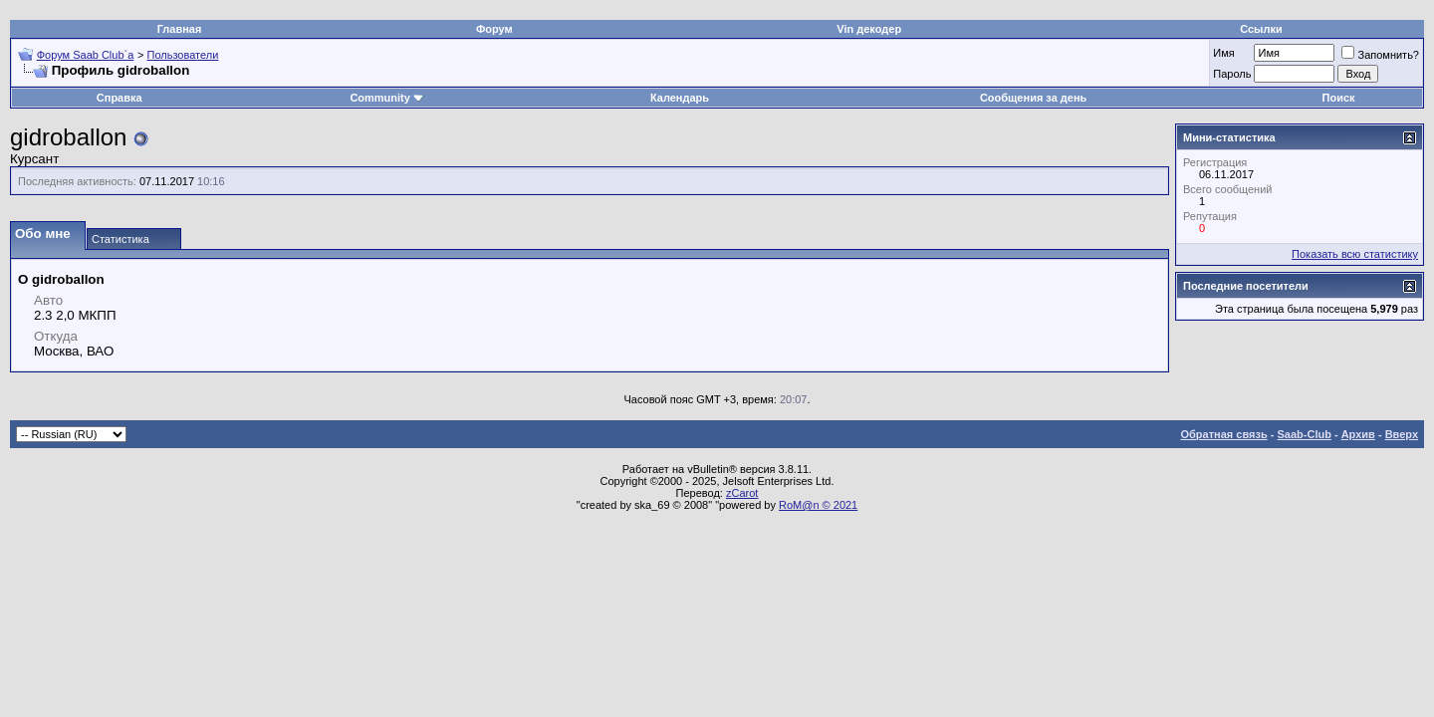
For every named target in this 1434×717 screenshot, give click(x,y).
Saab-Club (1303, 434)
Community (387, 98)
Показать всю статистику (1355, 254)
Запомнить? (1380, 55)
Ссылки (1261, 29)
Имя (1223, 53)
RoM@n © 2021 (818, 505)
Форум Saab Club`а (85, 55)
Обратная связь (1224, 434)
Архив (1358, 434)
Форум (494, 29)
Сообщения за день (1033, 98)
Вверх (1401, 434)
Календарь (679, 98)
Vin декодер (868, 29)
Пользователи (183, 55)
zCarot (742, 493)
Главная (179, 29)
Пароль (1232, 74)
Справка (119, 98)
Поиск (1338, 98)
